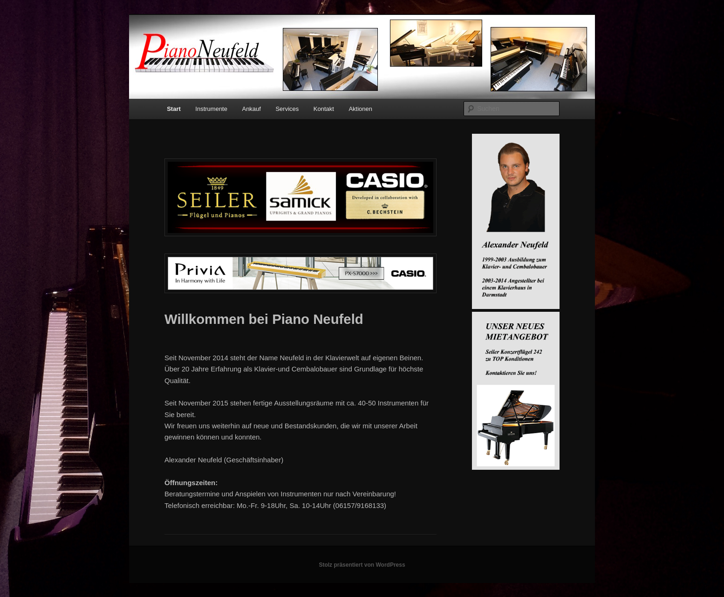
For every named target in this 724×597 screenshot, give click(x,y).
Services (287, 108)
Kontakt (324, 108)
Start (174, 108)
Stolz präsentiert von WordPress (362, 565)
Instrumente (211, 108)
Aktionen (360, 108)
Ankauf (251, 108)
